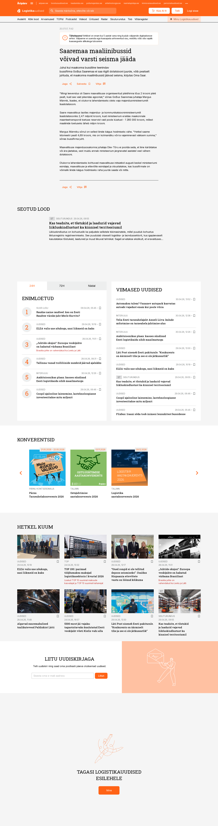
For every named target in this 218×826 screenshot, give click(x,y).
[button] (63, 676)
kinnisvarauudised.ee (151, 3)
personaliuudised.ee (173, 3)
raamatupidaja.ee (131, 3)
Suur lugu (42, 308)
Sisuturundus (117, 19)
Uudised (40, 324)
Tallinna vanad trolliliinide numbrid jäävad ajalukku (68, 362)
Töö (130, 19)
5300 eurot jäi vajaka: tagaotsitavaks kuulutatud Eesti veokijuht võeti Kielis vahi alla (84, 627)
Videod (83, 19)
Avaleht (21, 19)
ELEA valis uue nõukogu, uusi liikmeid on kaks (65, 328)
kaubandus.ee (77, 3)
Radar (104, 19)
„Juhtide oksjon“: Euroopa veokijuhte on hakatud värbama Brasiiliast (174, 573)
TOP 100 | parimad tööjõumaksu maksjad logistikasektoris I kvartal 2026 (84, 573)
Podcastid (71, 19)
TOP (66, 561)
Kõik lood (33, 19)
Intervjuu (42, 373)
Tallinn (74, 488)
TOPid (59, 19)
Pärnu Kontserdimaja (41, 488)
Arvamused (47, 19)
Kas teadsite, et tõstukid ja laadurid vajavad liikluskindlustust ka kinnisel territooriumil (85, 225)
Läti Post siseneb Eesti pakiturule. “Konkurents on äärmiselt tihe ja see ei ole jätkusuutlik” (132, 627)
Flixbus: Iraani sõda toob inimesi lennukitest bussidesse (151, 414)
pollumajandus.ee (94, 3)
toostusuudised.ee (59, 3)
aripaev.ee (43, 3)
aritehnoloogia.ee (113, 3)
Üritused (94, 19)
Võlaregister (141, 19)
